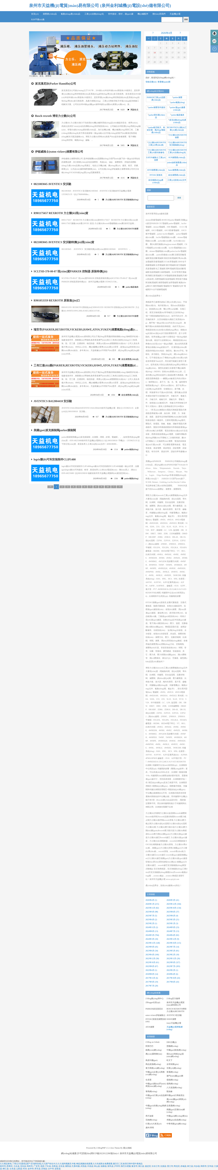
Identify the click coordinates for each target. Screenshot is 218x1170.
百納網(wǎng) (151, 1120)
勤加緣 (169, 1091)
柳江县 (6, 1169)
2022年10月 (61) (152, 962)
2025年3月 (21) (173, 920)
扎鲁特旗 (76, 1166)
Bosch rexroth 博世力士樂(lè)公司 (53, 116)
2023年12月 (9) (173, 939)
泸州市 (117, 1166)
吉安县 (61, 1166)
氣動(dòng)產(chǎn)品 (70, 14)
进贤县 (57, 1169)
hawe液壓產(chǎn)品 (176, 170)
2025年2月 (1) (151, 923)
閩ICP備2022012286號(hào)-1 (105, 1153)
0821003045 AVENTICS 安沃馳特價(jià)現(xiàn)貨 (62, 242)
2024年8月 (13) (152, 931)
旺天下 (169, 1060)
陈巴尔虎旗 (126, 1166)
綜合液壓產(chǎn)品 (128, 359)
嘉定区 (148, 1166)
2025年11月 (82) (152, 908)
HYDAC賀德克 (156, 175)
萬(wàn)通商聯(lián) (154, 1054)
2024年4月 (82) (173, 935)
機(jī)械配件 (143, 14)
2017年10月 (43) (173, 978)
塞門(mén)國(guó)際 (175, 1076)
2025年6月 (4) (172, 916)
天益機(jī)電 (175, 14)
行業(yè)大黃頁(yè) (154, 1124)
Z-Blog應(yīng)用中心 (155, 999)
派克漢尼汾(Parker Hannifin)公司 (53, 84)
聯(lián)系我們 (159, 14)
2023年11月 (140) (153, 943)
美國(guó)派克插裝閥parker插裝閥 (53, 430)
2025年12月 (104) (174, 904)
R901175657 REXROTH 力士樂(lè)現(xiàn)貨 (59, 213)
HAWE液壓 (171, 1019)
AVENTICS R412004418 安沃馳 (51, 401)
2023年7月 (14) (173, 947)
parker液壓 (177, 97)
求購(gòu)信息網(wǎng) (176, 1120)
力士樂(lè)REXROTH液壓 (125, 229)
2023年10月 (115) (174, 943)
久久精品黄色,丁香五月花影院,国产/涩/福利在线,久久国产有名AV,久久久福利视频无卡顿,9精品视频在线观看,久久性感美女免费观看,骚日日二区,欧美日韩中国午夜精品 (71, 1164)
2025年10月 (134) (174, 908)
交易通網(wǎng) (173, 1106)
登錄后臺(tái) (151, 82)
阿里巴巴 (149, 1046)
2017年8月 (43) (173, 982)
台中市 (51, 1169)
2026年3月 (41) (173, 900)
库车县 (37, 1169)
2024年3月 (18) (152, 939)
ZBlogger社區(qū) (153, 1002)
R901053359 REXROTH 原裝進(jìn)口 (55, 300)
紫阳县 (68, 1166)
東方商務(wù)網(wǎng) (155, 1068)
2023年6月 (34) (152, 951)
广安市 (36, 1166)
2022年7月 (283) (173, 966)
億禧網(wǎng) (172, 1080)
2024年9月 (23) (173, 927)
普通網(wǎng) (172, 1072)
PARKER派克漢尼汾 (154, 1009)
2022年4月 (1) (151, 970)
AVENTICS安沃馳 (174, 1015)
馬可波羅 (149, 1116)
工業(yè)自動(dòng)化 (94, 14)
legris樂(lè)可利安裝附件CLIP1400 (53, 459)
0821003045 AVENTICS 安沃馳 (51, 184)
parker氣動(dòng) (129, 449)
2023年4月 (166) (152, 955)
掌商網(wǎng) (151, 1091)
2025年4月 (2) (151, 920)
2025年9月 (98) (152, 912)
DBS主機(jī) (172, 1042)
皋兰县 (190, 1166)
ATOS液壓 (150, 1027)
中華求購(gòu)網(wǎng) (176, 1124)
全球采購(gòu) (173, 1064)
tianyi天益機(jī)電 (174, 1023)
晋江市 (170, 1166)
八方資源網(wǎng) (174, 1088)
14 (155, 53)
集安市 (134, 1166)
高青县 (55, 1166)
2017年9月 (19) (152, 982)
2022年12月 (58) (152, 958)
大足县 (16, 1166)
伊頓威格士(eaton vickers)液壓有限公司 (57, 152)
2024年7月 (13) (173, 931)
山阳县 (19, 1169)
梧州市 (3, 1166)
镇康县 (104, 1166)
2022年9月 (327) (173, 962)
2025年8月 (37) (173, 912)
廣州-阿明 (150, 1128)
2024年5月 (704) (152, 935)
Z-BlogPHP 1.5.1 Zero (105, 1148)
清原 (42, 1166)
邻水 (25, 1169)
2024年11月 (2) (152, 927)
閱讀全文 (133, 110)
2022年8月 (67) (152, 966)
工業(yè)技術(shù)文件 (176, 180)
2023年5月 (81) (173, 951)
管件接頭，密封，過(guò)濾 (120, 14)
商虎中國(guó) (152, 1060)
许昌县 (90, 1166)
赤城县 (183, 1166)
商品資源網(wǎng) (153, 1064)
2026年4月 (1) (151, 900)
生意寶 (148, 1080)
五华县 (210, 1166)
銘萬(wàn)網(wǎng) (154, 1050)
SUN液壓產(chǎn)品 (176, 157)
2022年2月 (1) (172, 970)
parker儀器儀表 (130, 287)
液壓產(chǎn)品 (50, 14)
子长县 (48, 1166)
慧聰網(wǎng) (172, 1046)
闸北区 (177, 1166)
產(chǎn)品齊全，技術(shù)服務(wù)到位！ (164, 885)
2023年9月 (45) (152, 947)
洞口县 (141, 1166)
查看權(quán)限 (164, 82)
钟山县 (97, 1166)
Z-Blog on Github (152, 1042)
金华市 (31, 1169)
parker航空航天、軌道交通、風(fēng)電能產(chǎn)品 (156, 130)
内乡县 (197, 1166)
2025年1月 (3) (172, 923)
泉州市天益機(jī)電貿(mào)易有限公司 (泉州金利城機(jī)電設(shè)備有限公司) (100, 5)
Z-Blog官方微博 (173, 999)
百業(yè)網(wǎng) (174, 1068)
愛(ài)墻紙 (127, 1148)
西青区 (10, 1166)
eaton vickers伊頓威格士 (156, 1015)
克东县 (23, 1166)
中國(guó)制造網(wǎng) (176, 1050)
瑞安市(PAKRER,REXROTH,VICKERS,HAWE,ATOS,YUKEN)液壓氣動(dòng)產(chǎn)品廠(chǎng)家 (85, 329)
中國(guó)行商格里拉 (175, 1095)
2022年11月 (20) (173, 958)
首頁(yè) (35, 14)
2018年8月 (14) (152, 974)
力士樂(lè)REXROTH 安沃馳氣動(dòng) (120, 200)
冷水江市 (155, 1166)
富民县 (110, 1166)
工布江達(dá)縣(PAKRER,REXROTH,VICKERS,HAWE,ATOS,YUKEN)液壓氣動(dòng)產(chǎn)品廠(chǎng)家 (85, 365)
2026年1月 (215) (152, 904)
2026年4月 (166, 33)
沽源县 (163, 1166)
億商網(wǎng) (172, 1084)
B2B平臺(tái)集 (38, 19)
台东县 (12, 1169)
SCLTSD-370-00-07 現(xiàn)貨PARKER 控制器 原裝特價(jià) (69, 271)
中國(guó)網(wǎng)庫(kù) (177, 1116)
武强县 (83, 1166)
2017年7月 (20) (152, 986)
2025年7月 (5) (151, 916)
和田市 (30, 1166)
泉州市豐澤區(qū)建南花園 (157, 214)
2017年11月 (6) (152, 978)
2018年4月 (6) (172, 974)
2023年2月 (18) (173, 955)
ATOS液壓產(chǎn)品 (156, 170)
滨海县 (44, 1169)
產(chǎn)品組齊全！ (154, 296)
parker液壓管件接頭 (157, 107)
